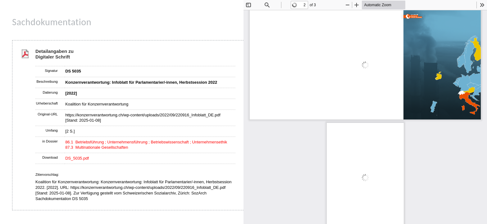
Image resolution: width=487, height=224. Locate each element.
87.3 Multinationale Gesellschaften (96, 147)
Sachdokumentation (51, 22)
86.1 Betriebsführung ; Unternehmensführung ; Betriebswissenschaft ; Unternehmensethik (146, 142)
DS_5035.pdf (77, 158)
